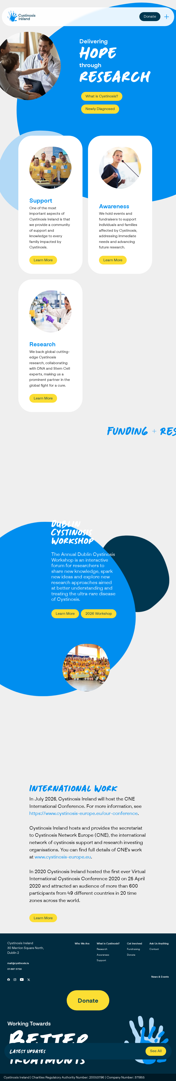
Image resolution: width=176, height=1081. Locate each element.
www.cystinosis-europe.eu (63, 859)
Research (102, 948)
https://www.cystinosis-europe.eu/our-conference (83, 816)
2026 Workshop (98, 614)
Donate (150, 16)
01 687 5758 (14, 968)
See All (156, 1050)
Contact (154, 948)
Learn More (43, 260)
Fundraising (133, 948)
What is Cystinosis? (101, 96)
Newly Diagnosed (100, 108)
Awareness (103, 954)
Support (101, 960)
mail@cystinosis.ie (18, 963)
